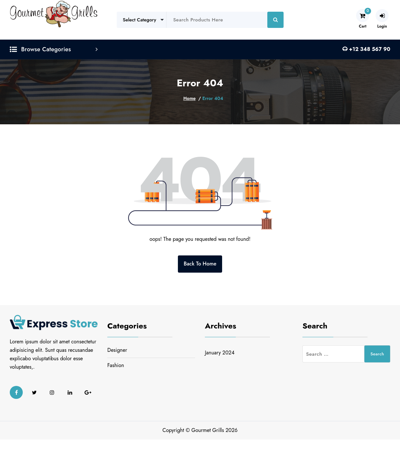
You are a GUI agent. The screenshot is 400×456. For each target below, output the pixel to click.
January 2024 (219, 352)
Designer (117, 350)
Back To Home (200, 263)
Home (189, 98)
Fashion (115, 365)
